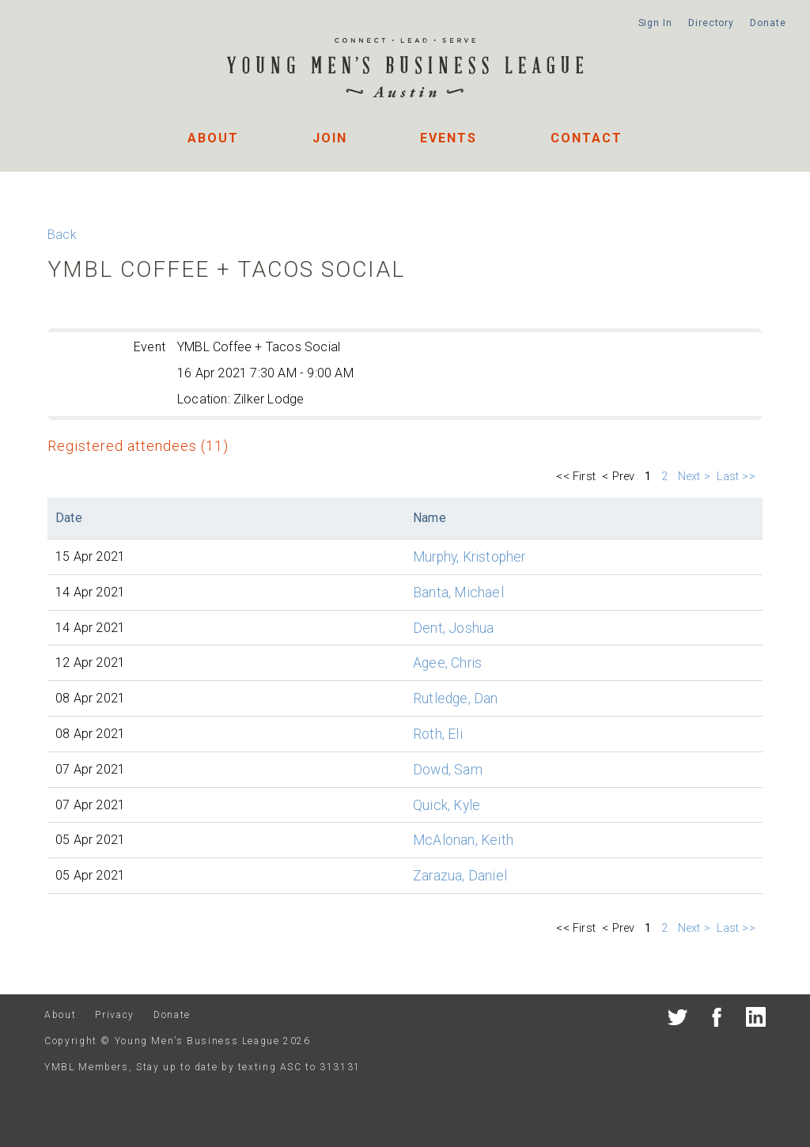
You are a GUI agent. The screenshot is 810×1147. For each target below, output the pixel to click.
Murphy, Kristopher (469, 557)
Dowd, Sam (448, 770)
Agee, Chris (447, 663)
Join (329, 138)
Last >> (738, 476)
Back (62, 234)
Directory (711, 22)
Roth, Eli (438, 734)
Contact (587, 138)
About (213, 138)
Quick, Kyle (446, 805)
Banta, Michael (458, 592)
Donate (767, 22)
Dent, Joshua (453, 628)
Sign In (655, 22)
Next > (694, 476)
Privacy (114, 1014)
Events (448, 138)
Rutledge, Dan (455, 698)
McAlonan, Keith (463, 840)
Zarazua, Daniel (460, 876)
